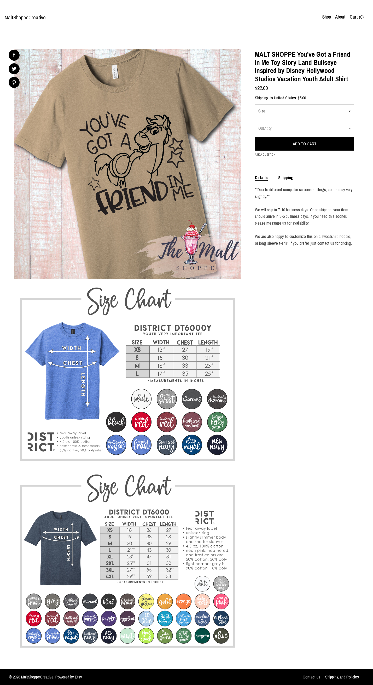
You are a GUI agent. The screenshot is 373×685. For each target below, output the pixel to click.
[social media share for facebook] (14, 55)
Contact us (311, 677)
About (340, 17)
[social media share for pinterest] (14, 83)
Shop (326, 17)
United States (285, 98)
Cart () (357, 17)
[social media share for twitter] (14, 69)
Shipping (286, 177)
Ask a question (265, 154)
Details (261, 177)
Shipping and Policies (342, 677)
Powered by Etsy (68, 677)
